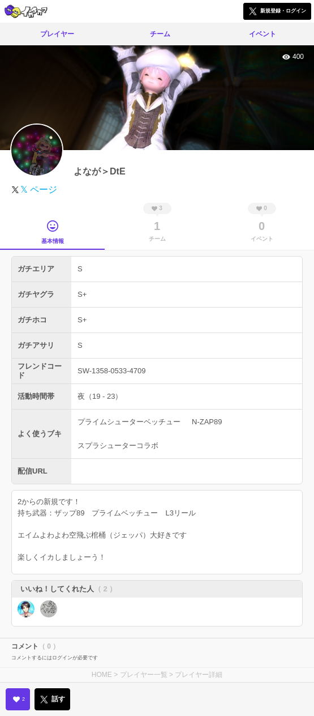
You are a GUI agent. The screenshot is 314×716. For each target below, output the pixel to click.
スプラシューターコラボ (118, 445)
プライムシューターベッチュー (129, 421)
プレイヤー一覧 (143, 675)
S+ (82, 294)
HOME (102, 675)
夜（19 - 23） (100, 396)
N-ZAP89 (207, 421)
